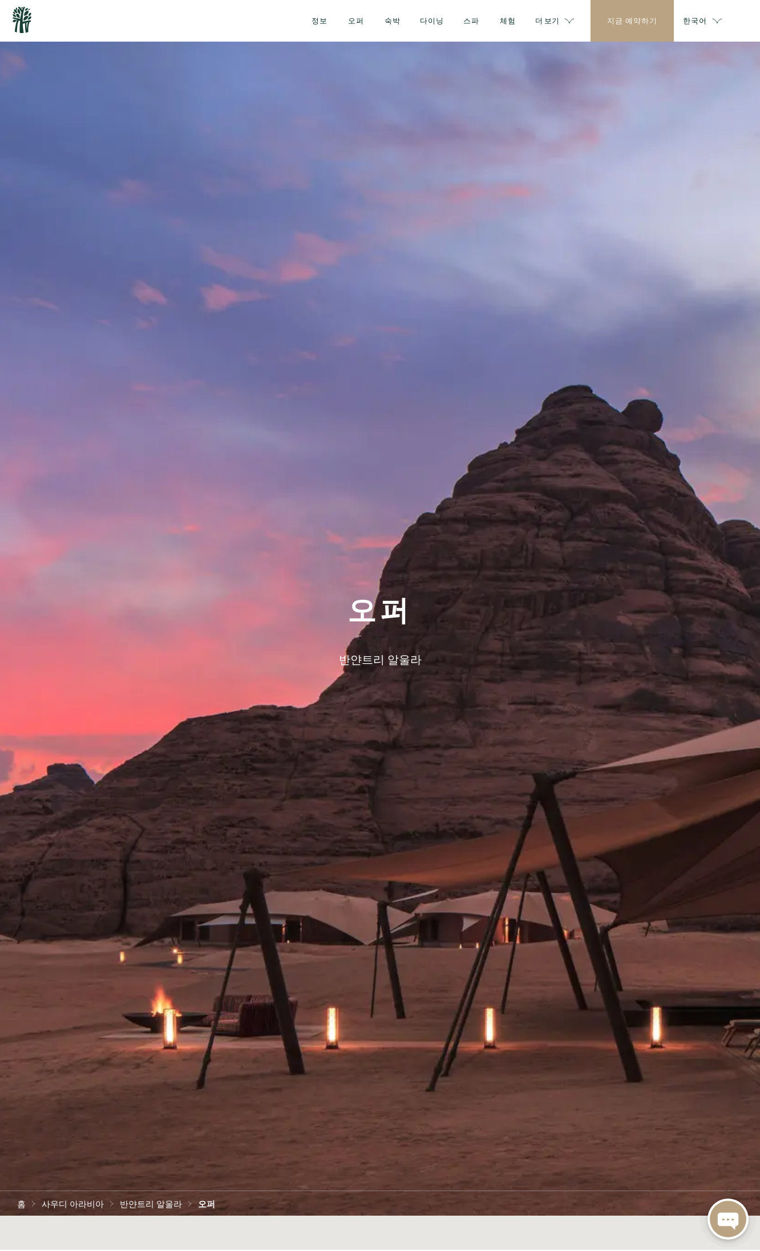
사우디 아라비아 (73, 1203)
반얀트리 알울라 (151, 1203)
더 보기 (571, 21)
